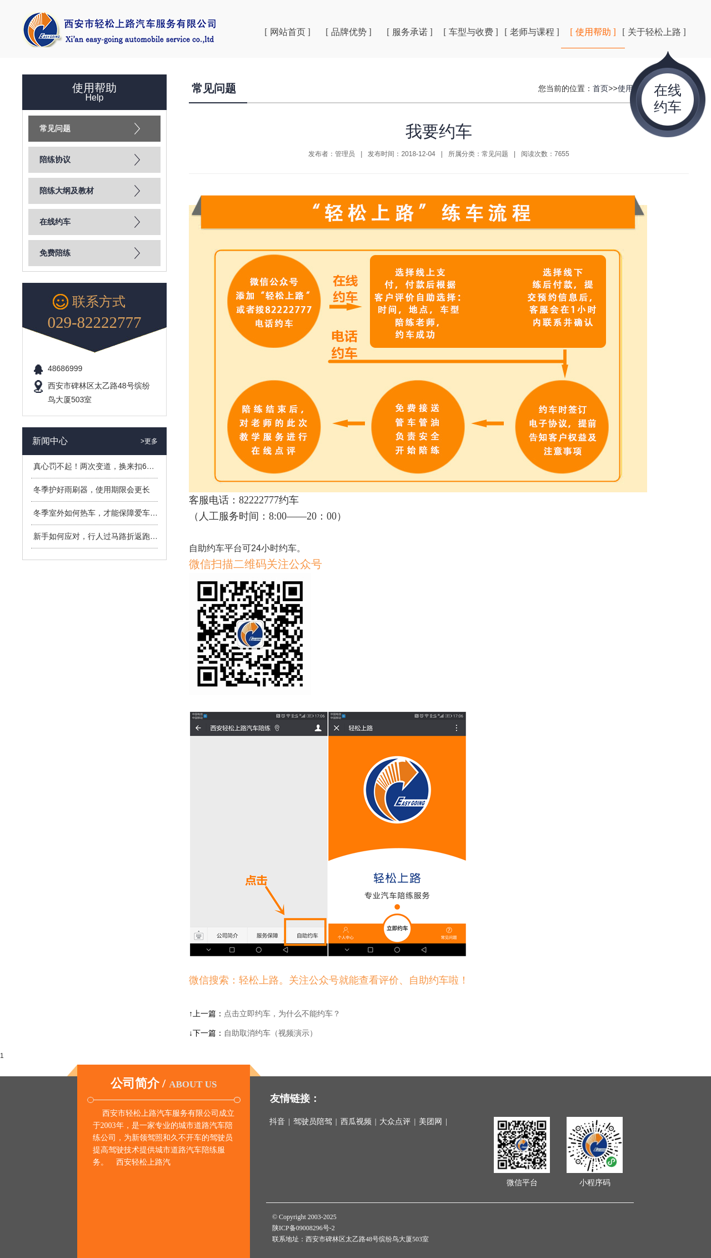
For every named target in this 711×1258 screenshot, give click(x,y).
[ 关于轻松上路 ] (654, 32)
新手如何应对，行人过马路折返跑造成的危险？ (115, 536)
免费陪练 (55, 253)
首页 (600, 88)
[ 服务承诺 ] (410, 32)
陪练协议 (55, 160)
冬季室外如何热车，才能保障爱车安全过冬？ (111, 512)
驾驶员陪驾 (312, 1121)
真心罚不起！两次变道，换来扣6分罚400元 (108, 466)
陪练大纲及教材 (66, 191)
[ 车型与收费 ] (470, 32)
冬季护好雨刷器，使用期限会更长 (91, 489)
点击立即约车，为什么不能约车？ (282, 1013)
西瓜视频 (356, 1121)
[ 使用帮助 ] (593, 32)
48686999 (65, 368)
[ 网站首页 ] (287, 32)
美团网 (430, 1121)
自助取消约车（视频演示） (270, 1033)
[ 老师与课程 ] (531, 32)
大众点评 (394, 1121)
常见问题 (55, 128)
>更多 (149, 441)
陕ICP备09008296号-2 (303, 1228)
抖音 (277, 1121)
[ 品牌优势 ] (349, 32)
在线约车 (55, 222)
